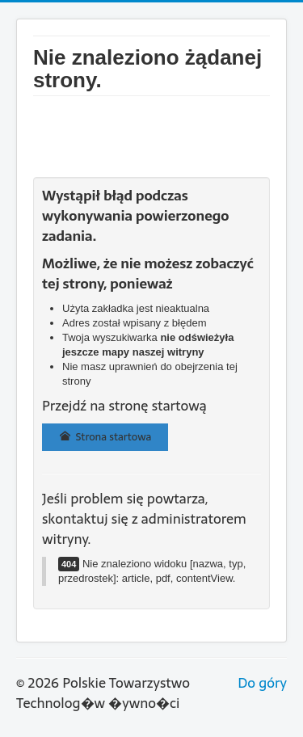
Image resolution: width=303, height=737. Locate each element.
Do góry (262, 683)
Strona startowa (105, 436)
